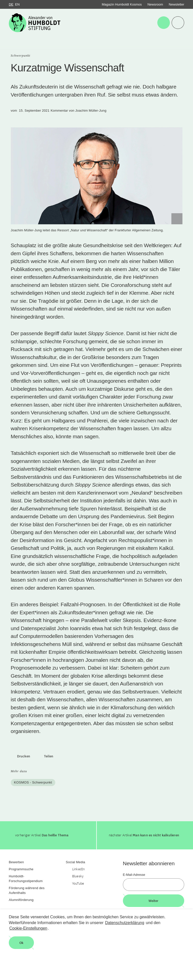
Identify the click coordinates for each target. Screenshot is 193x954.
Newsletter (176, 4)
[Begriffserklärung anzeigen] (176, 218)
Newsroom (155, 4)
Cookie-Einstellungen (28, 928)
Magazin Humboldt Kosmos (122, 4)
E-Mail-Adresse (134, 875)
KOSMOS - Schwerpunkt (33, 782)
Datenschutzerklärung (124, 923)
